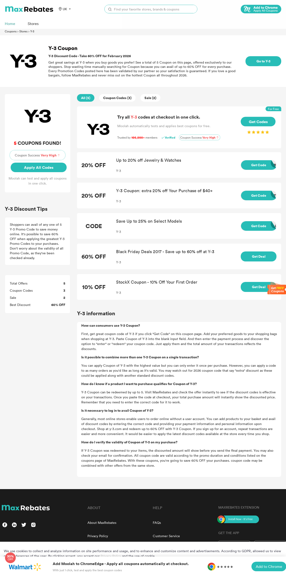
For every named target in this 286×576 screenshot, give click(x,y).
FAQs (157, 522)
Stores (23, 31)
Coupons (10, 31)
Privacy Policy (97, 536)
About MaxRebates (101, 522)
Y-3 (32, 31)
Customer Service (166, 536)
